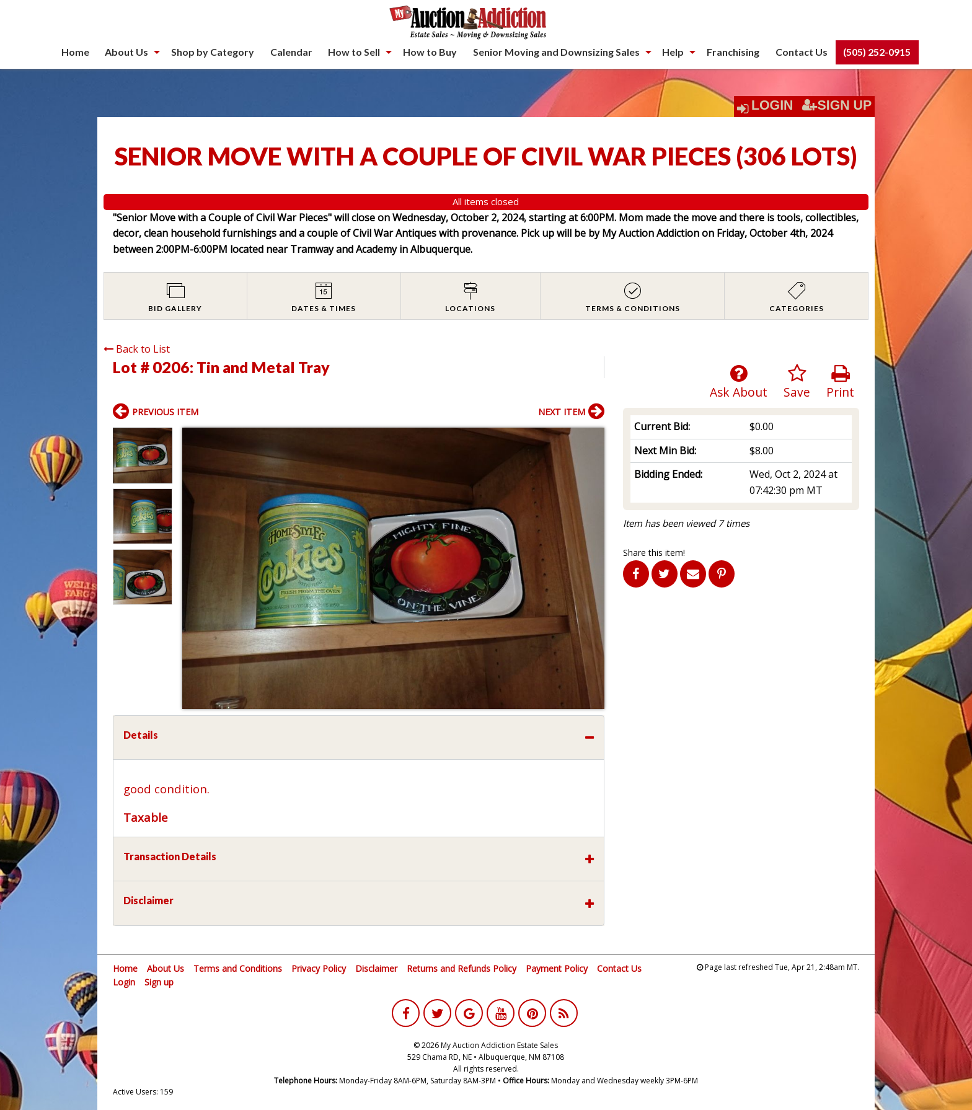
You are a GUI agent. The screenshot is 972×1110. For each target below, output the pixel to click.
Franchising (733, 52)
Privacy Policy (318, 968)
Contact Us (801, 52)
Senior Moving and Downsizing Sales (556, 52)
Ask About (738, 382)
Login (772, 105)
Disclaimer (376, 968)
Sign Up (837, 105)
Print (840, 382)
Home (75, 52)
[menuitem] (75, 52)
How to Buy (430, 52)
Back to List (137, 349)
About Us (126, 52)
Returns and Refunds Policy (461, 968)
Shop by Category (212, 52)
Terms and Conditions (237, 968)
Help (673, 52)
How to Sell (354, 52)
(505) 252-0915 (877, 52)
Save (797, 382)
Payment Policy (557, 968)
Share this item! (654, 552)
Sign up (159, 982)
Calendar (291, 52)
